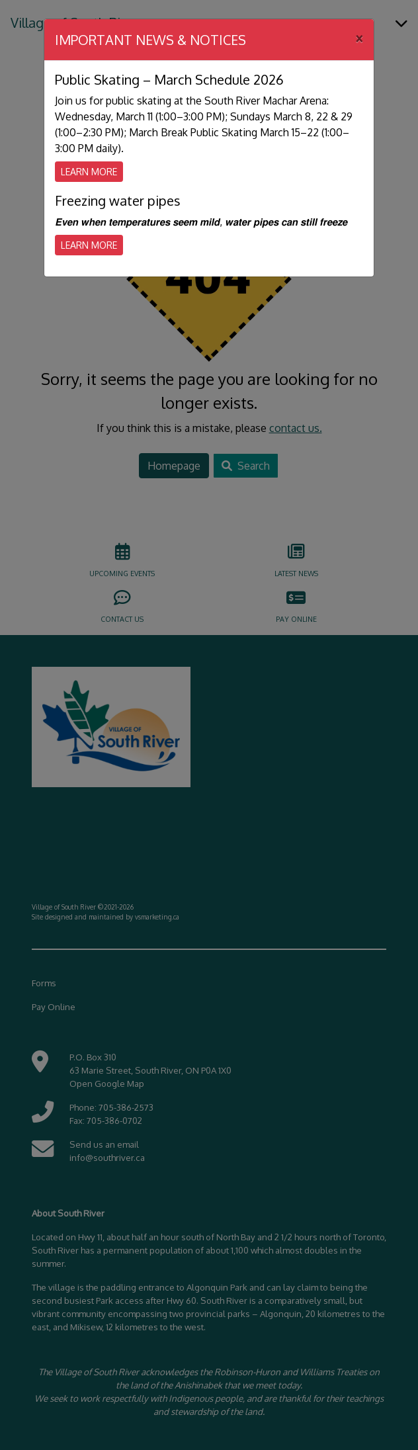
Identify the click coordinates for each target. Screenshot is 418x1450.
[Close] (359, 37)
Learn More (89, 171)
